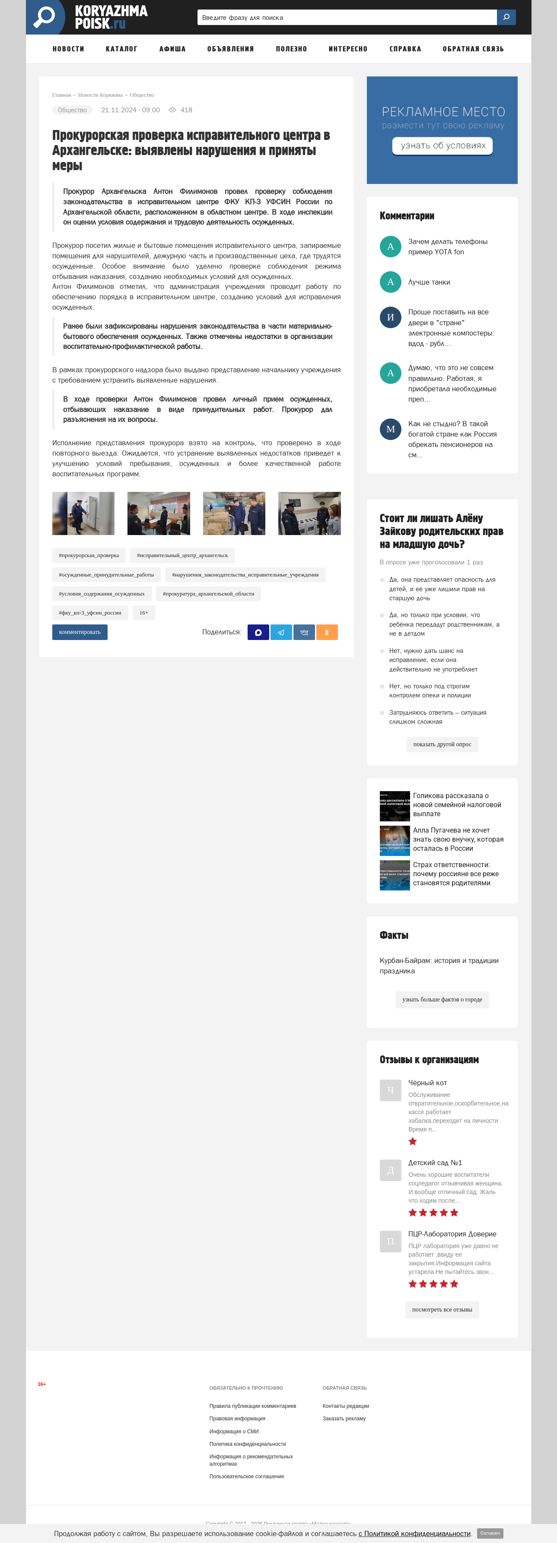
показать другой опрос (442, 744)
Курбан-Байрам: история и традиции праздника (439, 965)
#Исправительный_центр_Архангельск (182, 555)
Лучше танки (429, 282)
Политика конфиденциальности (248, 1444)
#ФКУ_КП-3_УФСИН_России (90, 612)
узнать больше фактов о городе (442, 999)
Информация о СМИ (234, 1432)
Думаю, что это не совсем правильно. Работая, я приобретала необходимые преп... (452, 383)
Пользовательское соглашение (247, 1476)
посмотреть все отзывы (442, 1309)
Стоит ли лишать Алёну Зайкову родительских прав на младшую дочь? (441, 531)
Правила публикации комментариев (253, 1406)
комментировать (80, 632)
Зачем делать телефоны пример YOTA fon (448, 246)
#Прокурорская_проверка (89, 555)
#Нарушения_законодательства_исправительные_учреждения (245, 574)
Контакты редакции (346, 1406)
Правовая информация (237, 1419)
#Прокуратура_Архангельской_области (208, 593)
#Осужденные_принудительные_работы (106, 574)
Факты (394, 935)
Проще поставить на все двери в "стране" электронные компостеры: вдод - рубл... (451, 327)
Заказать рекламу (344, 1419)
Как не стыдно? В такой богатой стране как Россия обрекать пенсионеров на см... (452, 439)
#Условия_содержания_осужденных (102, 593)
